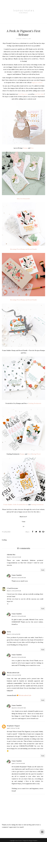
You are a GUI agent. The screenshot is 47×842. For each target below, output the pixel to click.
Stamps (25, 148)
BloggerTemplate (33, 840)
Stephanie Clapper (13, 726)
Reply (42, 570)
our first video (39, 94)
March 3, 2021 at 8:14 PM (13, 634)
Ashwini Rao (11, 554)
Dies (32, 148)
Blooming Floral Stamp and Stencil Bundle (23, 249)
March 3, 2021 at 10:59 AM (14, 590)
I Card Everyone (12, 588)
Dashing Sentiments (35, 403)
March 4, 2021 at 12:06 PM (14, 675)
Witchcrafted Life (13, 673)
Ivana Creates (18, 840)
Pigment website (37, 82)
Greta (9, 632)
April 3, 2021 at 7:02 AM (13, 728)
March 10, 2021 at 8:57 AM (19, 708)
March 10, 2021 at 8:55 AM (19, 577)
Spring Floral (36, 454)
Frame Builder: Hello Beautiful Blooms (15, 504)
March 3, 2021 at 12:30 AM (14, 557)
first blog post (23, 94)
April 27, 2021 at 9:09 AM (18, 763)
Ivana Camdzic (17, 575)
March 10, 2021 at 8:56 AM (19, 616)
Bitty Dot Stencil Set (23, 199)
